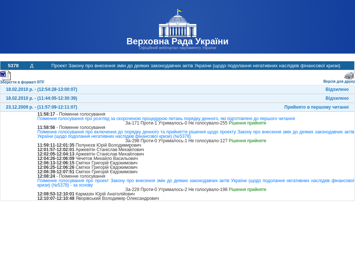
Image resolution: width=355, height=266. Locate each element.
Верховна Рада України (177, 41)
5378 (13, 65)
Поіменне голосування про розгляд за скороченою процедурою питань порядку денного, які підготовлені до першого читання (166, 118)
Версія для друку (339, 79)
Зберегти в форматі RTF (22, 80)
